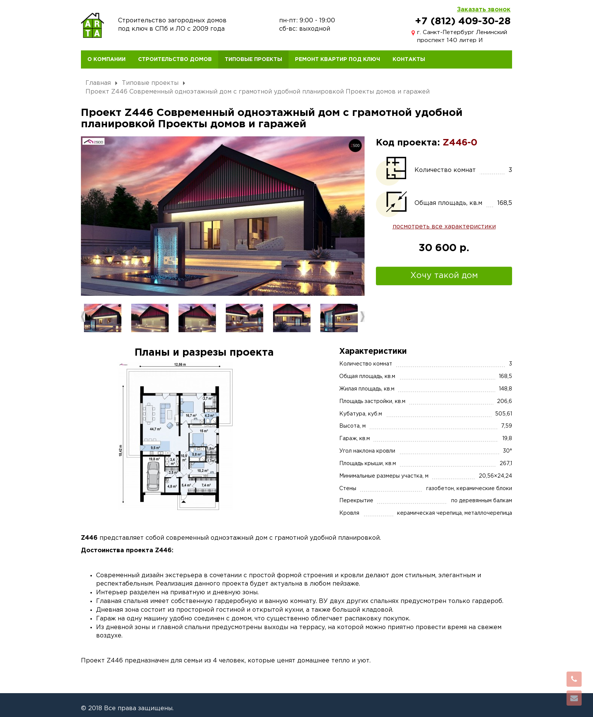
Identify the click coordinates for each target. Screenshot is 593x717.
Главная (98, 83)
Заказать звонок (484, 9)
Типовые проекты (150, 83)
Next (362, 316)
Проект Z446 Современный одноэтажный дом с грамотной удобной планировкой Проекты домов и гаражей (257, 92)
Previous (83, 316)
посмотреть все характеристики (444, 227)
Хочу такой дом (444, 276)
